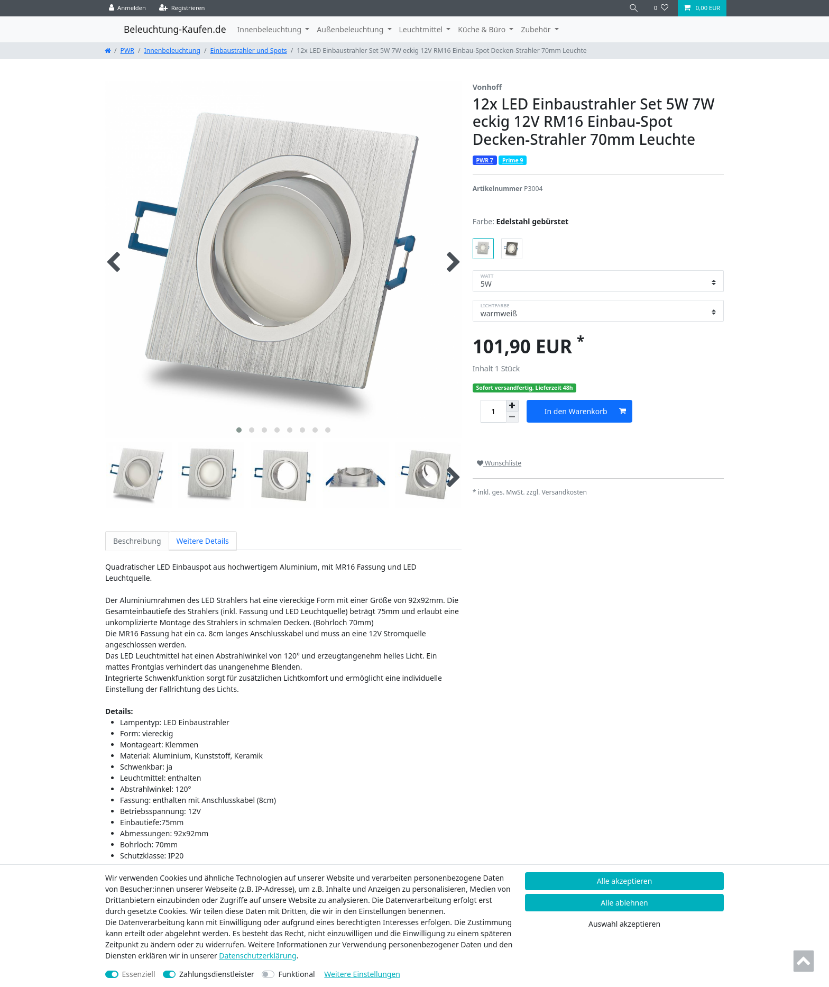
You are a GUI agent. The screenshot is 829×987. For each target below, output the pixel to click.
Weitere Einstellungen (362, 974)
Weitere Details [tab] (203, 541)
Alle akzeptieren (624, 881)
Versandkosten (564, 492)
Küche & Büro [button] (482, 29)
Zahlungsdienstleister (216, 974)
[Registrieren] (182, 8)
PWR (127, 50)
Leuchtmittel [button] (422, 29)
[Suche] (633, 8)
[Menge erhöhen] (512, 406)
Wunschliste (499, 463)
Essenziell (138, 974)
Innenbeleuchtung (172, 50)
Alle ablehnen (624, 903)
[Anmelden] (127, 8)
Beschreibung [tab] (137, 541)
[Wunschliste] (661, 8)
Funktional (296, 974)
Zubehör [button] (536, 29)
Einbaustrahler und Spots (248, 50)
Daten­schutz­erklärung (257, 956)
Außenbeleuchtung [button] (351, 29)
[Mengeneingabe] (493, 411)
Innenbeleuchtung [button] (270, 29)
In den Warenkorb (585, 411)
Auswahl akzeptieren (624, 924)
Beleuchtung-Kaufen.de (175, 29)
